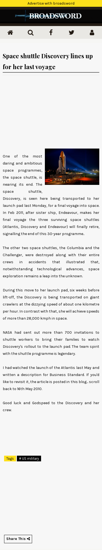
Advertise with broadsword (51, 3)
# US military (29, 458)
